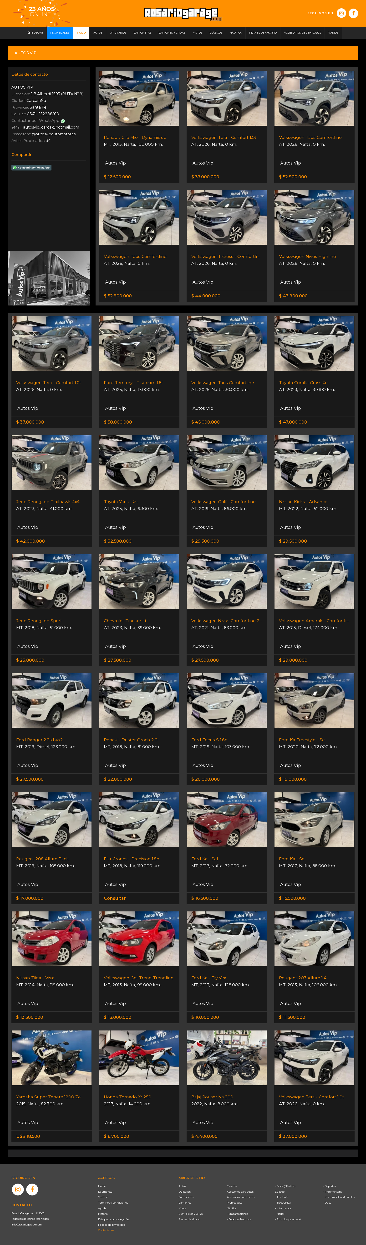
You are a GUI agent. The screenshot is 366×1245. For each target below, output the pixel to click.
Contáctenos (106, 1230)
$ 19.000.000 (293, 779)
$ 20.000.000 (205, 779)
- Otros (327, 1202)
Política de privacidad (111, 1224)
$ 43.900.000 (293, 296)
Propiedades (234, 1202)
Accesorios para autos (240, 1191)
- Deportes (329, 1186)
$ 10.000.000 (205, 1017)
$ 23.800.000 (30, 660)
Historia (103, 1213)
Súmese (103, 1197)
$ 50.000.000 (118, 422)
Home (102, 1186)
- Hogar (279, 1213)
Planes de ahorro (189, 1219)
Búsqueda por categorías (113, 1219)
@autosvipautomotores (55, 134)
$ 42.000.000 (30, 541)
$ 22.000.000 (118, 779)
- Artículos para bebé (288, 1219)
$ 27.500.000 (117, 660)
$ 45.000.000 (205, 422)
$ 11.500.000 (292, 1017)
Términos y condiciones (113, 1202)
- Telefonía (281, 1197)
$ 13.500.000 (29, 1017)
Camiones (185, 1202)
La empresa (105, 1191)
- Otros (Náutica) (285, 1186)
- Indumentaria (332, 1191)
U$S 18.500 (28, 1136)
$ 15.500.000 (292, 898)
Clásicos (232, 1186)
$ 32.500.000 (118, 541)
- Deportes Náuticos (239, 1219)
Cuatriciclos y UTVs (191, 1213)
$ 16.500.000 (204, 898)
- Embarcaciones (237, 1213)
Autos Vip (115, 163)
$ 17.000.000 (29, 898)
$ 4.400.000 (204, 1136)
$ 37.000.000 (205, 177)
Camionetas (186, 1197)
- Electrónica (283, 1202)
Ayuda (102, 1208)
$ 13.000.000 (117, 1017)
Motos (182, 1208)
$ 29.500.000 (205, 541)
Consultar (115, 898)
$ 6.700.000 (116, 1136)
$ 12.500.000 (117, 177)
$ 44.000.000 (205, 296)
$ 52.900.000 (293, 177)
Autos (182, 1186)
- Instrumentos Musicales (339, 1197)
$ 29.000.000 (293, 660)
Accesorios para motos (240, 1197)
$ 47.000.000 (293, 422)
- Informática (283, 1208)
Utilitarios (185, 1191)
